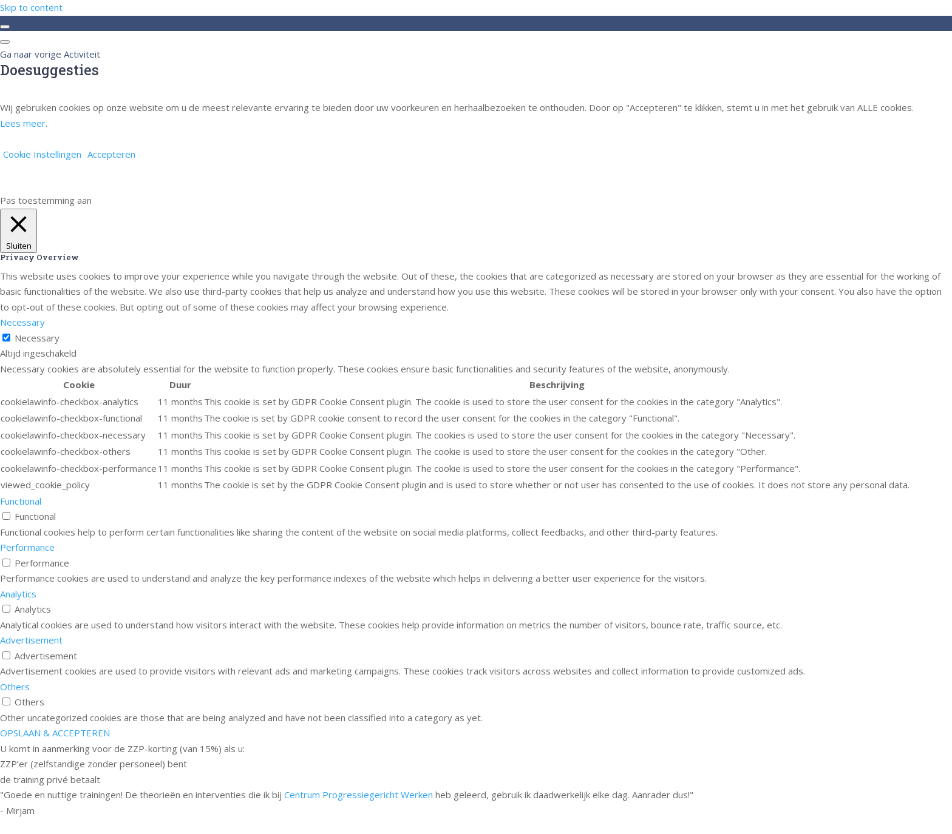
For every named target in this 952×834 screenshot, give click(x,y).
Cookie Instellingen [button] (42, 154)
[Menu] (5, 42)
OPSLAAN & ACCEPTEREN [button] (55, 733)
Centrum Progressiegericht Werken (358, 795)
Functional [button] (20, 501)
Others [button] (15, 687)
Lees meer (23, 123)
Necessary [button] (22, 322)
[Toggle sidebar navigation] (5, 27)
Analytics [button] (18, 594)
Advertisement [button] (31, 640)
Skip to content (31, 7)
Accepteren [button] (111, 154)
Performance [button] (27, 547)
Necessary (37, 338)
